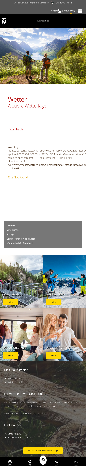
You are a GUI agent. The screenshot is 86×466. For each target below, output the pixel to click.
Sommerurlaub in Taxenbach (21, 239)
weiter (11, 302)
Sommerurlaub (16, 378)
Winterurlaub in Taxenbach (20, 243)
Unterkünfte (13, 230)
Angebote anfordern (19, 437)
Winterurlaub (15, 382)
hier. (44, 413)
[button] (71, 14)
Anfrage (10, 234)
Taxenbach (12, 225)
